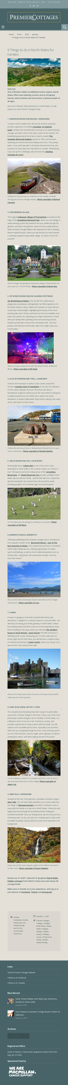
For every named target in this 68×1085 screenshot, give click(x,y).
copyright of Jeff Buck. (17, 525)
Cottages (46, 923)
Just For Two (18, 928)
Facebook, (25, 892)
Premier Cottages (42, 920)
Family (38, 940)
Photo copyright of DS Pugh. (25, 369)
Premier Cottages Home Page (28, 2)
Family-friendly (41, 942)
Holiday (16, 917)
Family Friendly (19, 925)
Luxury (39, 937)
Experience (18, 934)
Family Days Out (20, 923)
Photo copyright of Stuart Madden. (33, 868)
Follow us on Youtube (16, 983)
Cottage (39, 923)
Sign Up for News (54, 2)
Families (45, 940)
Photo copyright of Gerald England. (38, 451)
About (43, 2)
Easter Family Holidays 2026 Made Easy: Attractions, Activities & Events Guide (36, 1000)
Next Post (12, 89)
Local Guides (18, 931)
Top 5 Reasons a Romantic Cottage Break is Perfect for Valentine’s (38, 1013)
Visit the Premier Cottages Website (21, 972)
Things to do (47, 937)
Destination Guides (21, 920)
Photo (54, 522)
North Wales (41, 926)
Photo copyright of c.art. (28, 603)
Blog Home (12, 2)
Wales (49, 926)
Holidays (46, 934)
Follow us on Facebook (17, 978)
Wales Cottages (42, 929)
